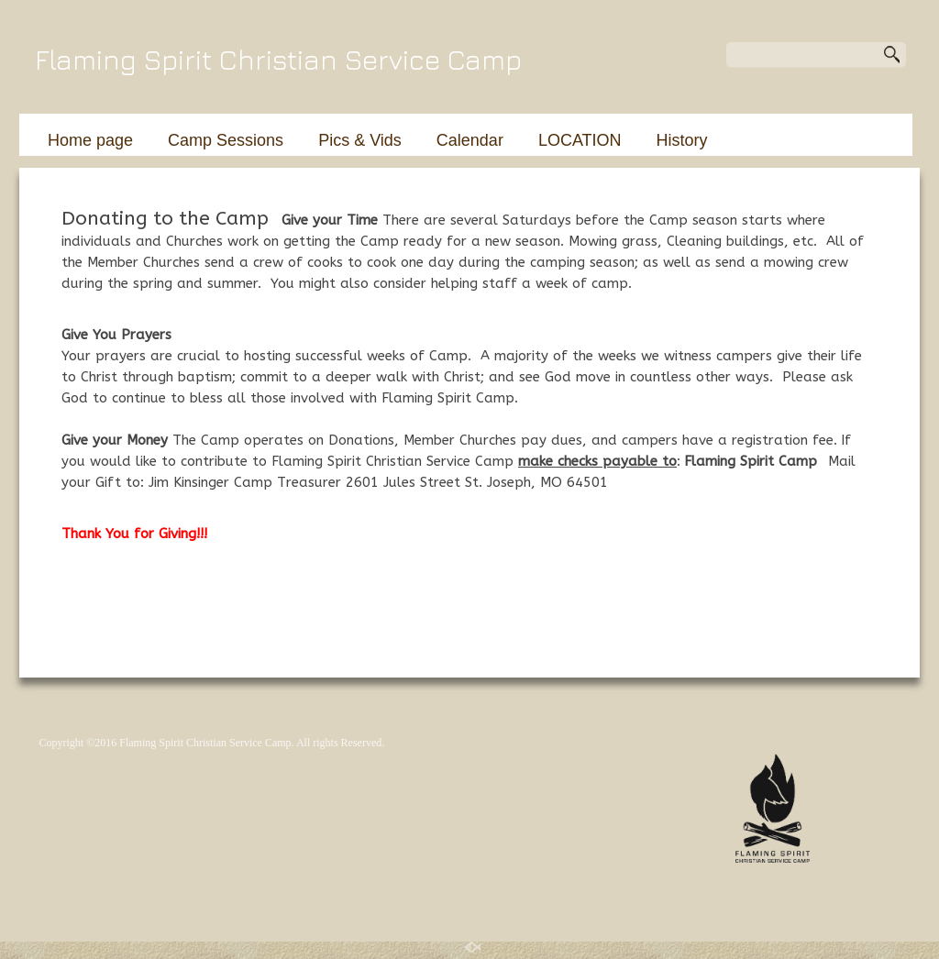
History (682, 140)
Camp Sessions (225, 140)
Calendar (469, 140)
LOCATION (580, 140)
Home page (90, 140)
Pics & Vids (360, 140)
